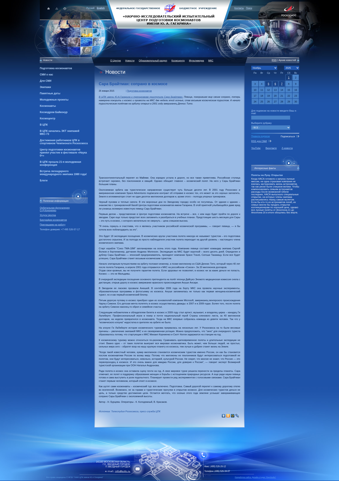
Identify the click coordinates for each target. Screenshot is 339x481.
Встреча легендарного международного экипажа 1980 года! (63, 173)
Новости (129, 60)
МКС (210, 60)
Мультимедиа (196, 60)
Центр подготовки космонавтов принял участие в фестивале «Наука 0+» (63, 152)
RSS (274, 60)
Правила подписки (260, 136)
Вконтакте (271, 148)
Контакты (239, 8)
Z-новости (287, 148)
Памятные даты (50, 93)
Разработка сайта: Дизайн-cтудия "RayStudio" (255, 477)
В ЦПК (44, 124)
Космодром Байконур (53, 112)
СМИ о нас (46, 74)
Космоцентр (47, 118)
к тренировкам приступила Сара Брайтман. (157, 97)
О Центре (115, 60)
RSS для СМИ (259, 141)
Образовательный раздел (153, 60)
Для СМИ (45, 80)
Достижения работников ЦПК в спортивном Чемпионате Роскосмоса (64, 142)
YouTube (256, 148)
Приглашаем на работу (52, 224)
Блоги (44, 180)
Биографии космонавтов (53, 220)
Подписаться (288, 136)
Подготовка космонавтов (56, 68)
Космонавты (48, 105)
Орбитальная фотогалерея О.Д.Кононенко (55, 209)
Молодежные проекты (54, 99)
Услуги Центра (48, 215)
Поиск (249, 8)
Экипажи (45, 87)
